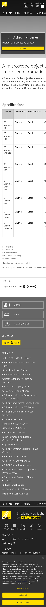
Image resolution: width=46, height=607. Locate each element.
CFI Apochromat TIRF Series (16, 374)
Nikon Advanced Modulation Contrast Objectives (16, 438)
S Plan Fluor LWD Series (14, 427)
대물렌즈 (28, 12)
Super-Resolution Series (14, 370)
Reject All (23, 596)
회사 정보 (6, 535)
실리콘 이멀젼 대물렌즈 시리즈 (16, 358)
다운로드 (11, 343)
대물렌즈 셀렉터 (9, 552)
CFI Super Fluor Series (13, 432)
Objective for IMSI (11, 444)
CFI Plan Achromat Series (15, 456)
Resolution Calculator (29, 552)
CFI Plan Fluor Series (12, 419)
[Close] (43, 559)
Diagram (18, 122)
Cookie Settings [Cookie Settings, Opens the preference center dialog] (23, 589)
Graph (30, 122)
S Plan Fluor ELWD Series (15, 423)
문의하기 (23, 48)
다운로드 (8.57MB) (19, 286)
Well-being (7, 543)
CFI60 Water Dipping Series (15, 390)
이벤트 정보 (15, 539)
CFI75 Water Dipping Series (15, 386)
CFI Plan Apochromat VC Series (18, 407)
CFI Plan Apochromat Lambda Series (20, 402)
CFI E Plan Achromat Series (16, 460)
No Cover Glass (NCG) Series (16, 489)
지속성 (27, 539)
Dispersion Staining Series (15, 493)
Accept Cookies (23, 603)
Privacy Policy (21, 582)
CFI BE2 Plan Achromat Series (17, 465)
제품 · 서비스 (14, 12)
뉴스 (4, 539)
